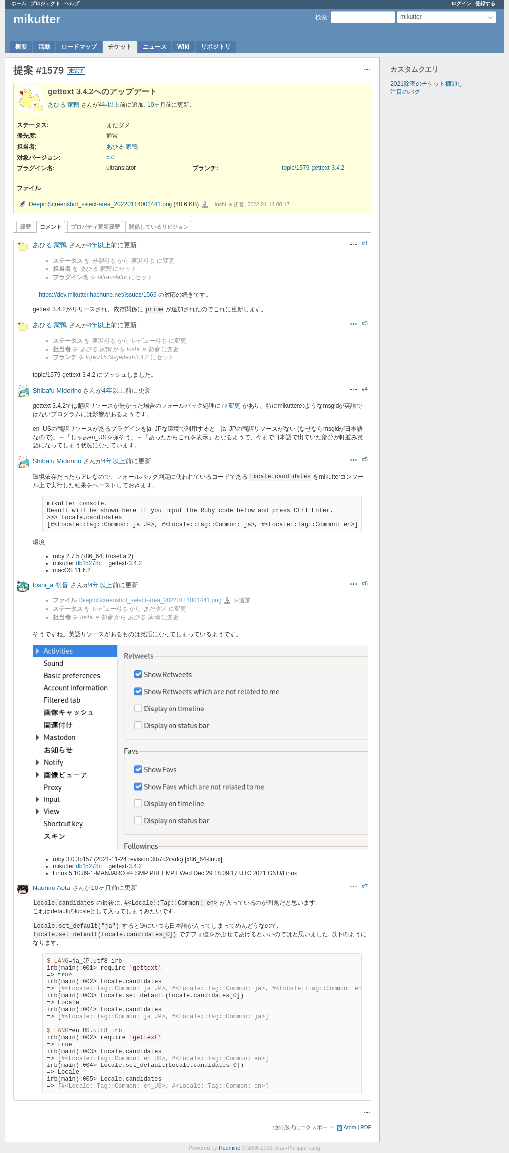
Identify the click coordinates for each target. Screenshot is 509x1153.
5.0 (110, 157)
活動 (44, 46)
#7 (365, 886)
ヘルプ (71, 3)
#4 (365, 389)
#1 (365, 243)
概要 (21, 46)
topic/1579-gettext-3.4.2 (313, 167)
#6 (365, 583)
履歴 (25, 227)
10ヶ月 (156, 104)
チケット (120, 46)
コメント (51, 227)
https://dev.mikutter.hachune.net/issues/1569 (98, 294)
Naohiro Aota (51, 887)
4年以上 (109, 104)
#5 (365, 459)
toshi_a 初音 (51, 585)
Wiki (183, 46)
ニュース (155, 46)
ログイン (461, 3)
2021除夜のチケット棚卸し (426, 83)
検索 (321, 17)
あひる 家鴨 (63, 104)
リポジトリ (216, 46)
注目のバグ (405, 92)
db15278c (89, 563)
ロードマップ (79, 46)
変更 (234, 405)
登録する (485, 3)
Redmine (229, 1148)
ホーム (18, 3)
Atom (350, 1127)
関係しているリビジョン (159, 227)
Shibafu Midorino (57, 390)
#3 (365, 323)
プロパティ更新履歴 (95, 227)
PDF (366, 1127)
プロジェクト (45, 3)
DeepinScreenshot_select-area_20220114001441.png (100, 204)
